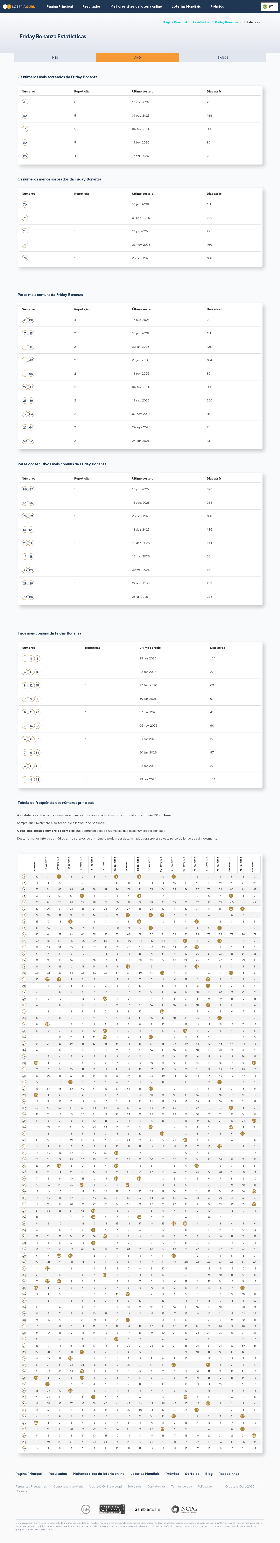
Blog (209, 1473)
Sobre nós (134, 1486)
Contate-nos (156, 1486)
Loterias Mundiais (186, 6)
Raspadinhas (229, 1473)
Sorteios (192, 1473)
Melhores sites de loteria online (136, 6)
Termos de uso (181, 1486)
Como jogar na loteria (68, 1486)
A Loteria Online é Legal (105, 1486)
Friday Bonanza (226, 22)
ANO (137, 57)
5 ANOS (222, 57)
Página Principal (175, 22)
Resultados (201, 22)
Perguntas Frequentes (31, 1486)
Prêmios (217, 6)
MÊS (55, 57)
